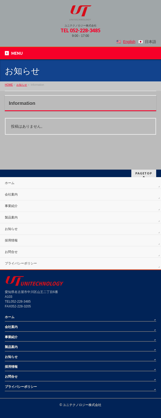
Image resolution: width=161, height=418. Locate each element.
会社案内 (11, 194)
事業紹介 (11, 206)
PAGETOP (143, 173)
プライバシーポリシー (21, 263)
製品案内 (11, 217)
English (129, 42)
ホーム (9, 183)
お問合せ (11, 252)
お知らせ (11, 229)
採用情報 (11, 240)
